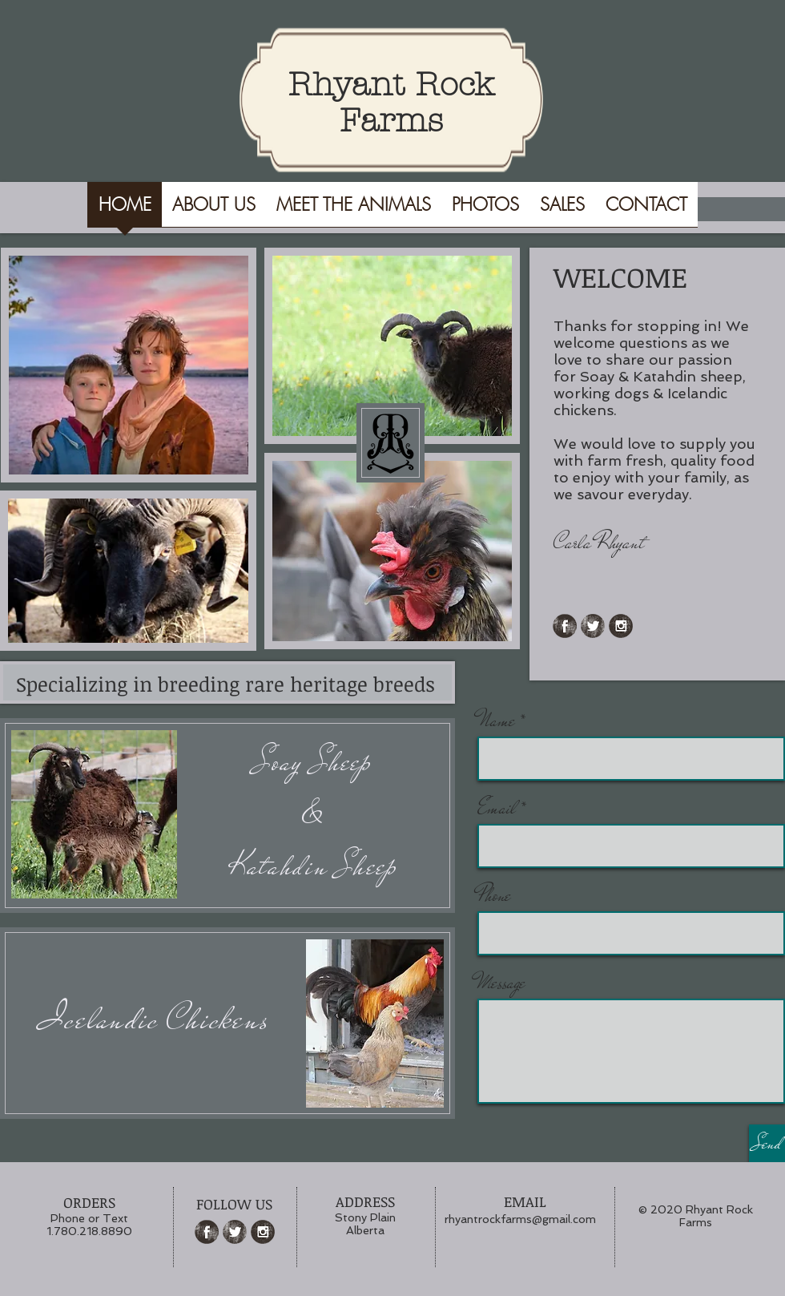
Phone (494, 895)
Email (496, 808)
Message (501, 983)
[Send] (767, 1143)
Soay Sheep (313, 762)
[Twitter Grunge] (593, 626)
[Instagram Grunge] (621, 626)
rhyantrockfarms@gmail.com (520, 1219)
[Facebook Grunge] (565, 626)
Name (496, 721)
